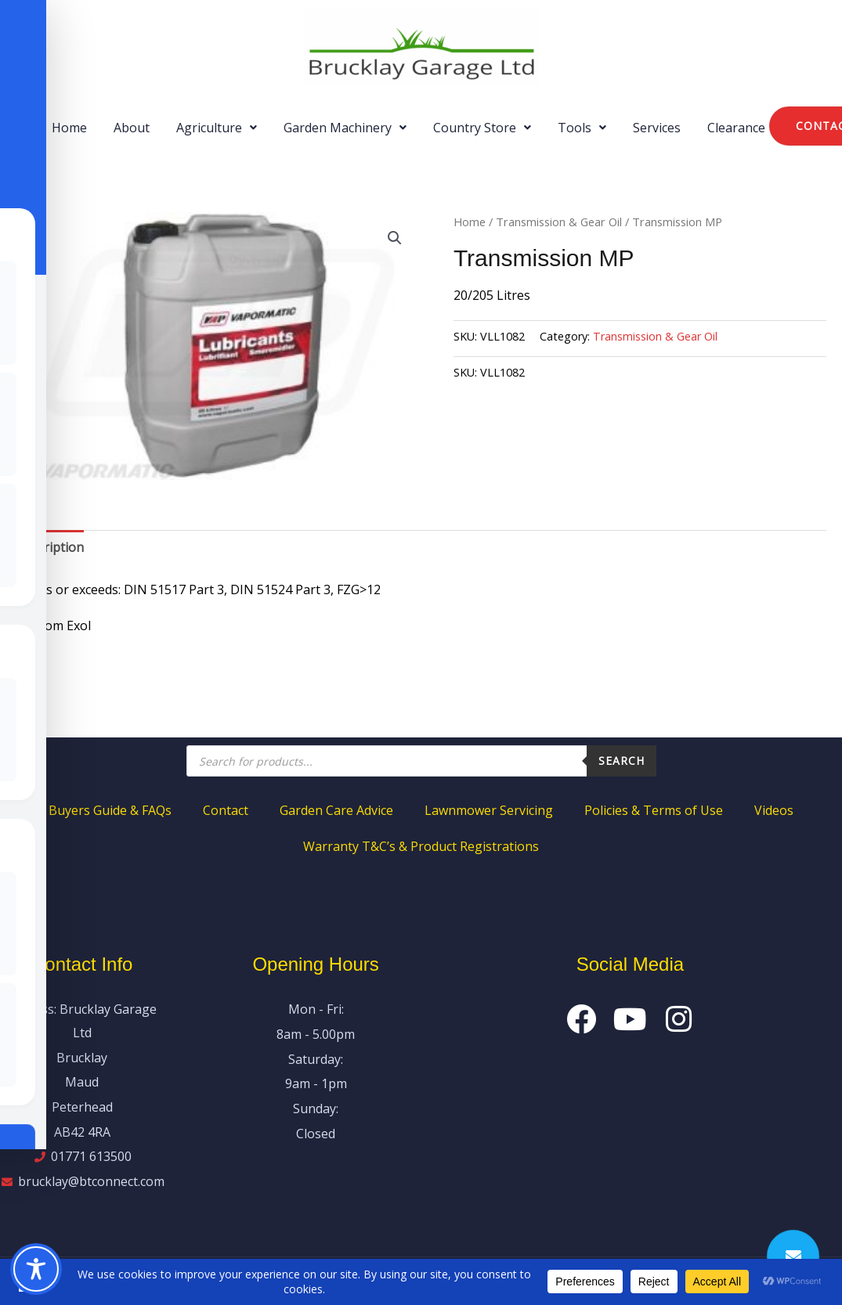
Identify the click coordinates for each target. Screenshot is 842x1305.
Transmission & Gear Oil (559, 221)
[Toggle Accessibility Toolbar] (36, 1269)
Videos (773, 810)
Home (69, 127)
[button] (216, 128)
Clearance (736, 127)
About (132, 127)
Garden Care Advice (336, 810)
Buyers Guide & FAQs (110, 810)
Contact (225, 810)
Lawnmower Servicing (489, 810)
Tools (582, 127)
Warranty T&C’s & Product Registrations (421, 846)
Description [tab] (50, 547)
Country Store (482, 127)
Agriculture (216, 127)
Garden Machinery (345, 127)
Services (657, 127)
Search (621, 760)
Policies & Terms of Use (653, 810)
